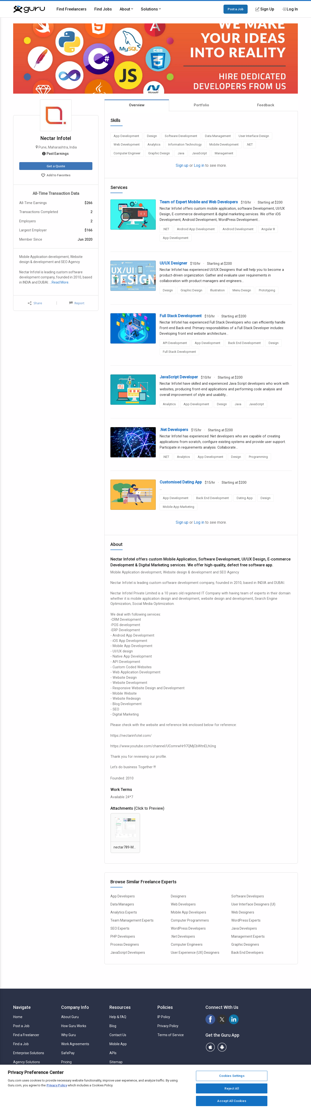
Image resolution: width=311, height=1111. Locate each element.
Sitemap (116, 1062)
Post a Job (235, 9)
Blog (112, 1026)
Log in (199, 165)
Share (35, 303)
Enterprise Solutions (28, 1053)
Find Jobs (103, 9)
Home (17, 1017)
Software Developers (247, 896)
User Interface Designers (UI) (253, 904)
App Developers (122, 896)
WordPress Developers (188, 928)
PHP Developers (122, 936)
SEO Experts (119, 928)
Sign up (182, 165)
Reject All (231, 1088)
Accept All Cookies (231, 1101)
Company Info (75, 1007)
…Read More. (59, 282)
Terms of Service (170, 1035)
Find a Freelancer (26, 1035)
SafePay (68, 1053)
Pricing (66, 1062)
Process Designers (124, 944)
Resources (120, 1007)
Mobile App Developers (188, 912)
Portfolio (201, 105)
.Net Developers (183, 936)
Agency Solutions (26, 1062)
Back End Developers (247, 952)
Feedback (265, 105)
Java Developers (244, 928)
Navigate (22, 1007)
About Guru (70, 1017)
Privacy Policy (167, 1026)
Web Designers (242, 912)
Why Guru (68, 1035)
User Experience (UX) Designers (195, 952)
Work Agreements (75, 1044)
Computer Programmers (190, 920)
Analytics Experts (123, 912)
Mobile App (118, 1044)
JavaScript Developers (127, 952)
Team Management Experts (132, 920)
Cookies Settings (231, 1076)
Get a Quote (56, 166)
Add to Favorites (55, 176)
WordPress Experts (246, 920)
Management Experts (248, 936)
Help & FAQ (117, 1017)
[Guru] (29, 9)
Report (76, 303)
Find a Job (21, 1044)
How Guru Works (73, 1026)
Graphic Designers (245, 944)
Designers (178, 896)
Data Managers (122, 904)
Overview (137, 105)
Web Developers (183, 904)
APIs (113, 1053)
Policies (165, 1007)
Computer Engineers (187, 944)
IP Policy (163, 1017)
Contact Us (117, 1035)
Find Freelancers (72, 9)
